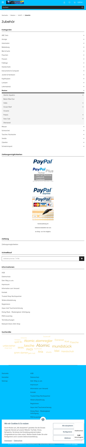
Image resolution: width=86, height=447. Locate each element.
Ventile (4, 138)
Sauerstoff (46, 336)
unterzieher (9, 345)
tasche (29, 345)
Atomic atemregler (38, 341)
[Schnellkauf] (40, 258)
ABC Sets (5, 35)
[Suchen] (41, 7)
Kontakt (4, 292)
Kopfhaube (38, 349)
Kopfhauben (6, 79)
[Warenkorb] (78, 2)
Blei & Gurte (6, 51)
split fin (18, 342)
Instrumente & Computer (10, 71)
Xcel (66, 341)
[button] (64, 2)
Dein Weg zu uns (8, 280)
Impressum (9, 440)
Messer (4, 126)
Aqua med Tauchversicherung (12, 308)
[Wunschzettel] (69, 2)
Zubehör (5, 142)
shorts (49, 352)
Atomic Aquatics (9, 95)
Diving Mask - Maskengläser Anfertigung (16, 312)
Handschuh (67, 351)
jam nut (31, 353)
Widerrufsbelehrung (9, 300)
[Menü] (82, 424)
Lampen (5, 82)
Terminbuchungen (8, 320)
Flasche (74, 342)
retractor (24, 338)
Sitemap (5, 381)
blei (56, 350)
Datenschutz (19, 440)
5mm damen (21, 352)
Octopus (17, 340)
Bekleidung (6, 47)
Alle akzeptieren (66, 426)
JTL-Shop (74, 444)
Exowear (59, 339)
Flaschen (5, 55)
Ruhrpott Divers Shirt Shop (11, 324)
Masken (4, 90)
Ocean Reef (7, 107)
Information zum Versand (10, 288)
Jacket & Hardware (8, 75)
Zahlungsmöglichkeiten (10, 244)
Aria (40, 351)
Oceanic (6, 111)
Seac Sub (6, 119)
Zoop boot (8, 348)
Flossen (4, 59)
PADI (29, 349)
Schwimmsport (7, 146)
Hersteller (5, 377)
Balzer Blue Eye (8, 99)
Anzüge (4, 39)
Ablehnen (66, 438)
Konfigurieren (66, 432)
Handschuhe (6, 67)
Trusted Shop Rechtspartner (12, 296)
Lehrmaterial (6, 86)
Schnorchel (6, 130)
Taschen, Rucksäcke (9, 134)
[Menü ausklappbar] (3, 1)
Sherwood (7, 123)
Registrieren (6, 304)
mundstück (62, 346)
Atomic (43, 345)
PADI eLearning (7, 316)
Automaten (5, 43)
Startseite (5, 373)
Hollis (5, 103)
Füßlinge (5, 63)
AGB (3, 273)
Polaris (5, 115)
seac (21, 347)
